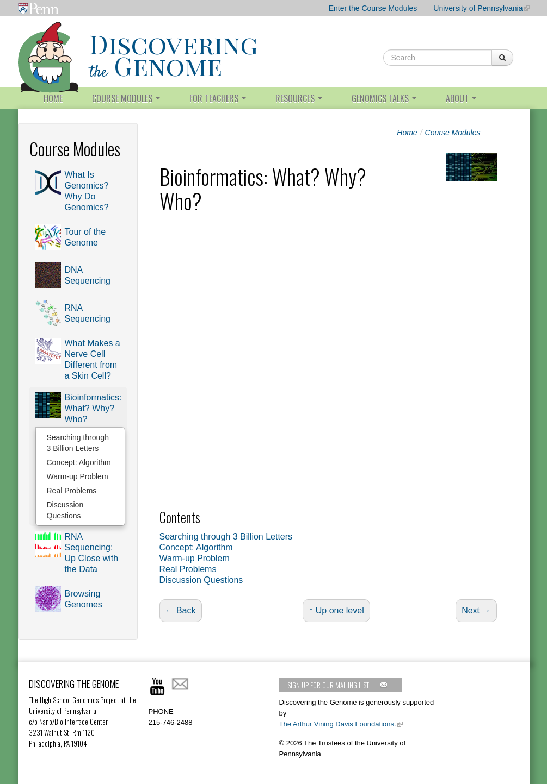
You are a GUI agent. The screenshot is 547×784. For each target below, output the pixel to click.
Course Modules (126, 98)
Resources (298, 98)
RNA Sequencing (88, 313)
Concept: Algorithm (79, 462)
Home (53, 98)
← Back (180, 610)
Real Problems (72, 490)
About (461, 98)
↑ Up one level (336, 610)
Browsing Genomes (83, 599)
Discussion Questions (65, 510)
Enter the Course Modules (373, 8)
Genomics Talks (384, 98)
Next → (476, 610)
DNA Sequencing (88, 275)
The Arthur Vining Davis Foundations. (337, 724)
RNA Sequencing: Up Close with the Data (92, 553)
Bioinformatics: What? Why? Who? (93, 408)
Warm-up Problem (77, 476)
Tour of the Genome (85, 237)
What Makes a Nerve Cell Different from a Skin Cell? (92, 359)
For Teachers (217, 98)
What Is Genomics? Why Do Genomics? (87, 191)
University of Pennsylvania (478, 8)
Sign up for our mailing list (337, 685)
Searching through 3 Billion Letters (78, 443)
